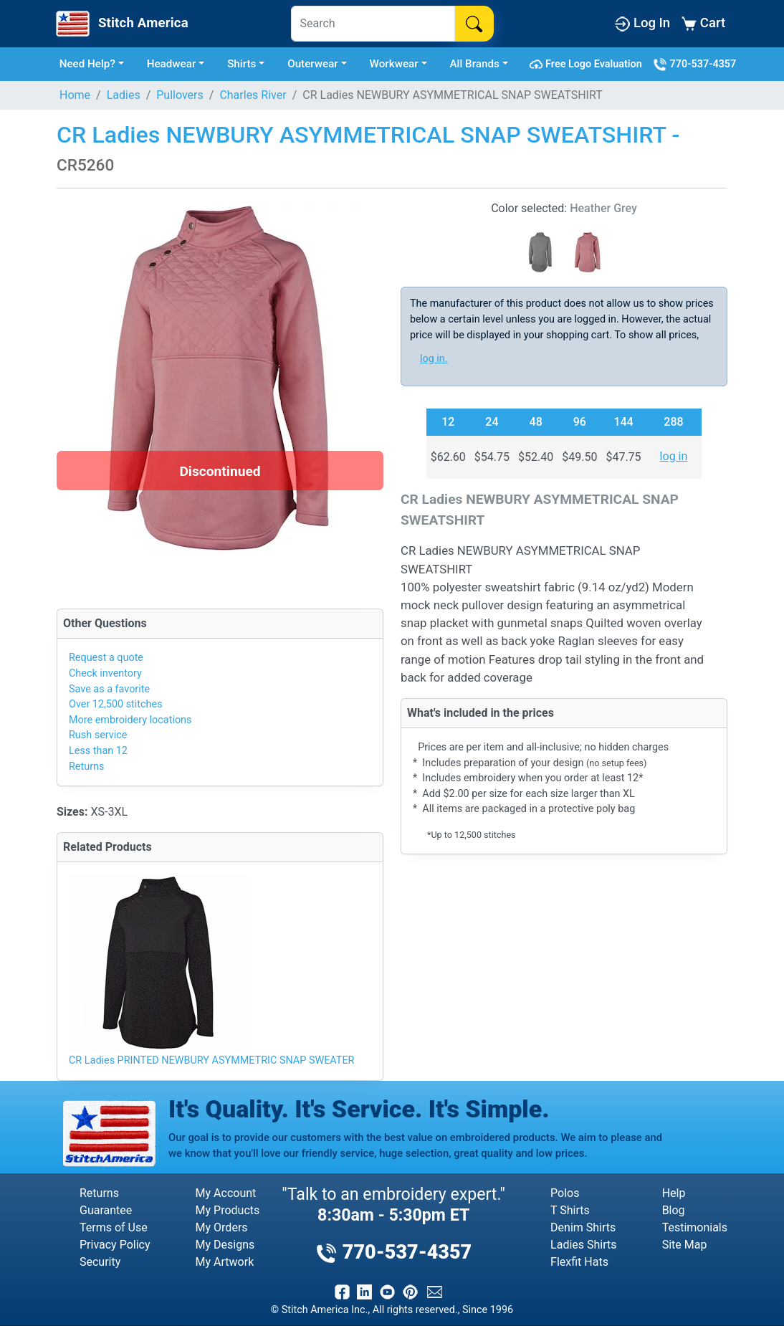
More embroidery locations (130, 720)
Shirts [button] (241, 63)
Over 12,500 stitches (116, 704)
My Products (228, 1210)
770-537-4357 (694, 64)
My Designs (225, 1244)
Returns (86, 766)
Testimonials (694, 1227)
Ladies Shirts (583, 1244)
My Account (226, 1193)
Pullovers (180, 95)
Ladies (123, 95)
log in (674, 456)
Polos (564, 1193)
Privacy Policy (115, 1244)
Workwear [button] (394, 63)
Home (74, 95)
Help (674, 1193)
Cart (703, 23)
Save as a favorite (109, 689)
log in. (434, 359)
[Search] (373, 24)
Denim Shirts (583, 1227)
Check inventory (105, 673)
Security (100, 1262)
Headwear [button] (171, 63)
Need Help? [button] (87, 63)
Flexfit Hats (579, 1262)
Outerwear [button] (312, 63)
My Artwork (225, 1262)
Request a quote (106, 658)
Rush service (98, 735)
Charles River (252, 95)
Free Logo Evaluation (588, 64)
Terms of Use (114, 1227)
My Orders (222, 1227)
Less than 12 (98, 751)
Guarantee (106, 1210)
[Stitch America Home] (120, 23)
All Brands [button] (474, 63)
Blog (673, 1210)
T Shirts (570, 1210)
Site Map (684, 1244)
